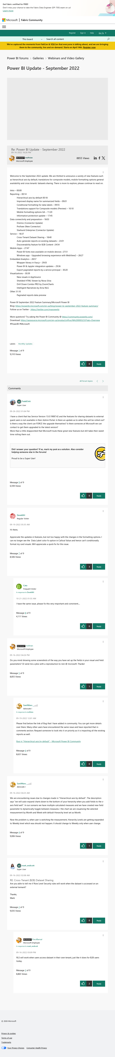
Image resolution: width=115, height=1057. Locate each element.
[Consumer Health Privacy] (37, 1047)
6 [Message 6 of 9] (25, 750)
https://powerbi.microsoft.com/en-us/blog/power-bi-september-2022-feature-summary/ (56, 305)
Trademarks (6, 1042)
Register (72, 33)
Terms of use (6, 1038)
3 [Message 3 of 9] (25, 970)
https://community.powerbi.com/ (77, 316)
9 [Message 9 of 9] (19, 482)
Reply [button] (99, 364)
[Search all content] (78, 39)
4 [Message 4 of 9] (19, 832)
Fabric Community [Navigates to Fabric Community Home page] (31, 20)
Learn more (8, 10)
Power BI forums (18, 58)
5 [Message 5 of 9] (19, 673)
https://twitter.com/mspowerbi (44, 309)
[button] (103, 172)
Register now (89, 47)
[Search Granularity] (32, 39)
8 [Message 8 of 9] (25, 612)
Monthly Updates (25, 344)
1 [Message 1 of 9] (19, 350)
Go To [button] (101, 33)
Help (92, 33)
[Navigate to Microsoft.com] (9, 20)
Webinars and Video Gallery (66, 58)
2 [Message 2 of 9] (19, 907)
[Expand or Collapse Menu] (4, 27)
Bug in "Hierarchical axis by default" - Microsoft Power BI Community (48, 741)
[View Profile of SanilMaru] (27, 705)
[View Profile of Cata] (25, 585)
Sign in (83, 33)
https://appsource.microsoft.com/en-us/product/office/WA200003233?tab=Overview (60, 320)
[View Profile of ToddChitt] (26, 401)
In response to (25, 592)
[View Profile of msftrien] (29, 645)
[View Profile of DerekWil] (21, 515)
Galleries (38, 58)
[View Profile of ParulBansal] (37, 939)
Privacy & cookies (8, 1033)
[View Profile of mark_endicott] (28, 865)
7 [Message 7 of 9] (19, 553)
